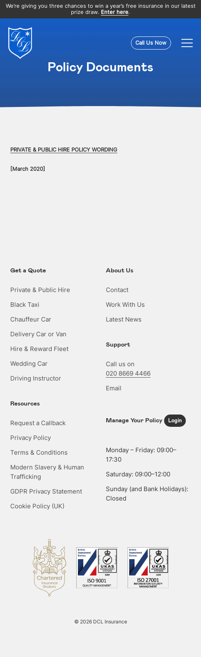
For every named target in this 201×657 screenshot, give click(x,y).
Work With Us (125, 304)
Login (175, 420)
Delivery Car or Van (38, 334)
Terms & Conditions (39, 452)
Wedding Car (29, 363)
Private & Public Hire (40, 290)
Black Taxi (24, 304)
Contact (117, 290)
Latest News (124, 319)
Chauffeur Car (30, 319)
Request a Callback (38, 423)
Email (113, 388)
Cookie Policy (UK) (37, 506)
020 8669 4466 (128, 373)
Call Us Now (151, 42)
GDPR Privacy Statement (46, 491)
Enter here (114, 12)
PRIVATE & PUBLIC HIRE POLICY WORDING (63, 149)
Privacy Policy (30, 438)
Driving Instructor (35, 378)
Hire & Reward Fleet (39, 349)
